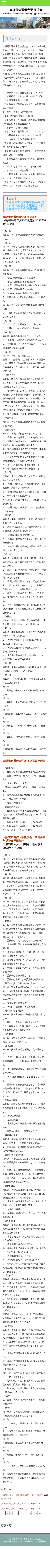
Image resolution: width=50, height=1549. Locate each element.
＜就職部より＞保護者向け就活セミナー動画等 (22, 1495)
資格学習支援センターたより (14, 1508)
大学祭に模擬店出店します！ (14, 1503)
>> (40, 1513)
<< (3, 1513)
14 (36, 1513)
